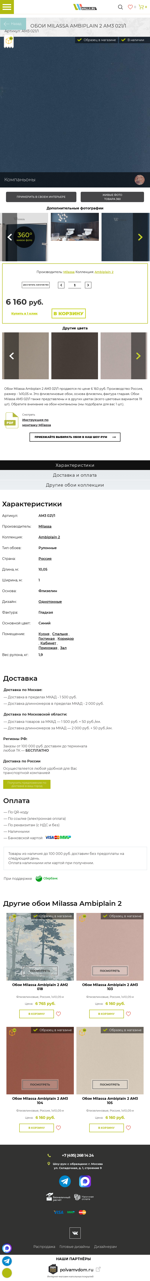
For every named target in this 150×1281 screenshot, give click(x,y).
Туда (140, 237)
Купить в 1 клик (24, 313)
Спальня (60, 634)
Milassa (69, 272)
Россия (45, 559)
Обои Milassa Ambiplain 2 (40, 987)
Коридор (66, 639)
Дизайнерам (105, 1247)
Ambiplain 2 (104, 272)
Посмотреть (40, 970)
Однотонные (50, 602)
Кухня (44, 634)
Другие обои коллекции (75, 485)
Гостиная (47, 639)
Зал (63, 648)
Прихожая (48, 648)
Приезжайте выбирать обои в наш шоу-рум (71, 437)
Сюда (9, 237)
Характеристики (75, 465)
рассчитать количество (36, 284)
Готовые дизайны (74, 1247)
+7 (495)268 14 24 (7, 1273)
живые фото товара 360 (112, 197)
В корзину (68, 313)
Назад (16, 24)
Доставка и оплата (75, 475)
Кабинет (48, 643)
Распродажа (44, 1247)
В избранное (58, 1014)
